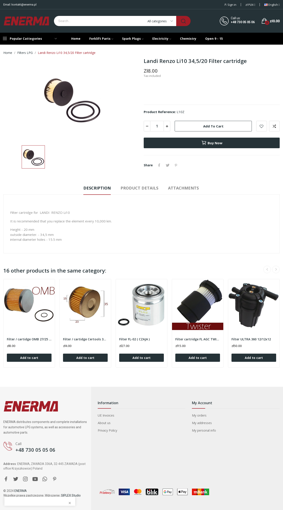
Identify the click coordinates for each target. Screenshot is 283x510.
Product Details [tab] (139, 188)
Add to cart (213, 126)
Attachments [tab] (183, 188)
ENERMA (20, 491)
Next (276, 269)
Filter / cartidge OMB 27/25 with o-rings (29, 339)
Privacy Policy (107, 430)
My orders (199, 415)
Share (159, 165)
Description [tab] (97, 188)
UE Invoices (106, 415)
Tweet (167, 165)
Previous (267, 269)
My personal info (204, 430)
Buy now (211, 143)
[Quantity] (157, 126)
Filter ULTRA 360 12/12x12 (251, 339)
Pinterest (176, 165)
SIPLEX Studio (71, 495)
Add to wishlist (261, 126)
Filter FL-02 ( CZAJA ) (134, 339)
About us (104, 423)
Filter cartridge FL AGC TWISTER (197, 339)
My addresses (202, 423)
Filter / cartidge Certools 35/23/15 (85, 339)
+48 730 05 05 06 (243, 22)
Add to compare (274, 126)
